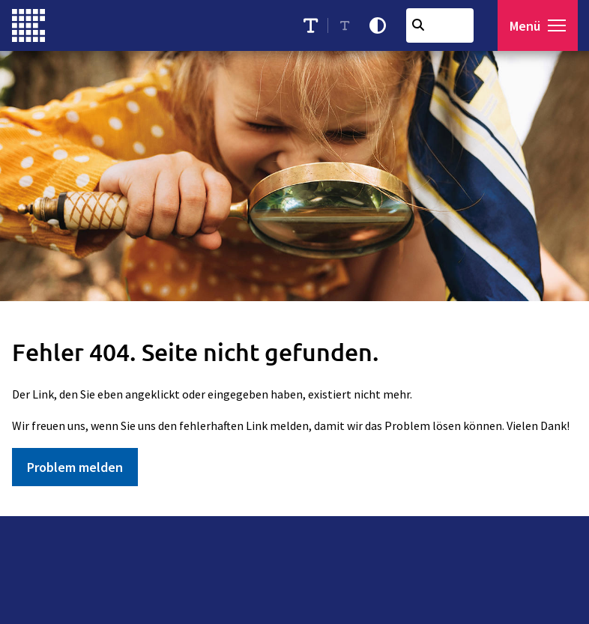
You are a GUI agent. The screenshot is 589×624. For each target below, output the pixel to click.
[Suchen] (418, 25)
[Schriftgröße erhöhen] (310, 25)
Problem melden (75, 467)
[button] (557, 25)
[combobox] (440, 25)
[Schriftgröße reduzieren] (344, 25)
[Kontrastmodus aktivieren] (377, 25)
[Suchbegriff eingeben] (440, 25)
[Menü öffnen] (538, 25)
